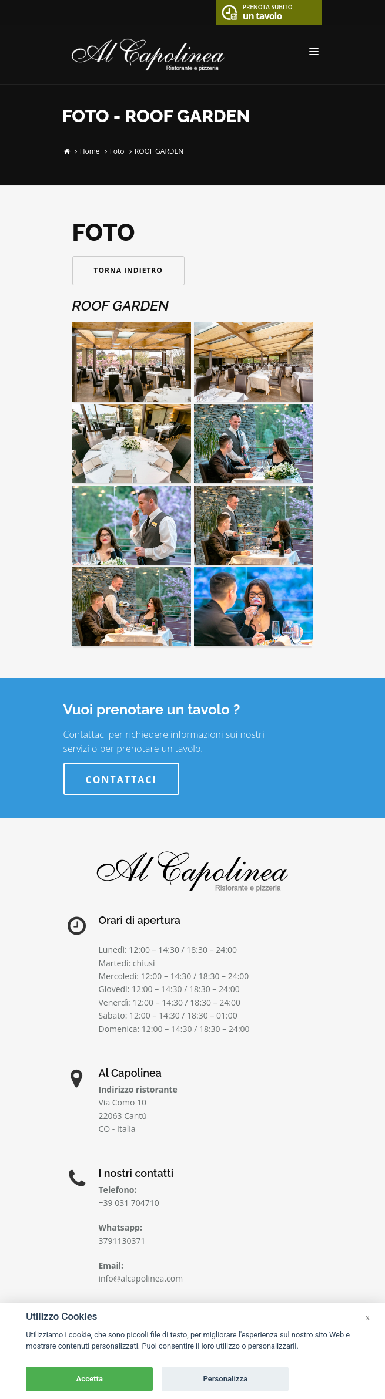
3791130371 (122, 1240)
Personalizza (225, 1378)
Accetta (89, 1378)
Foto (117, 151)
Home (90, 151)
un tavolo (268, 11)
